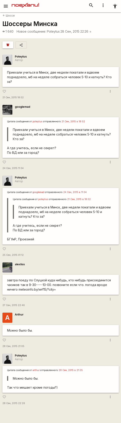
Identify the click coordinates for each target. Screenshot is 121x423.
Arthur (19, 314)
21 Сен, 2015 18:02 (13, 97)
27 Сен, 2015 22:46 (13, 305)
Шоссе (8, 15)
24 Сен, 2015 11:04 (13, 168)
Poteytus (53, 31)
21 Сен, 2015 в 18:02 (73, 121)
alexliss (20, 264)
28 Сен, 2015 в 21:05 (71, 370)
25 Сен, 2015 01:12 (13, 255)
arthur (36, 370)
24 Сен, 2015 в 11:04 (75, 192)
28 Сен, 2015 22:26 (76, 31)
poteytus (37, 121)
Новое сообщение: (31, 31)
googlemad (22, 106)
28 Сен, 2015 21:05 (13, 346)
